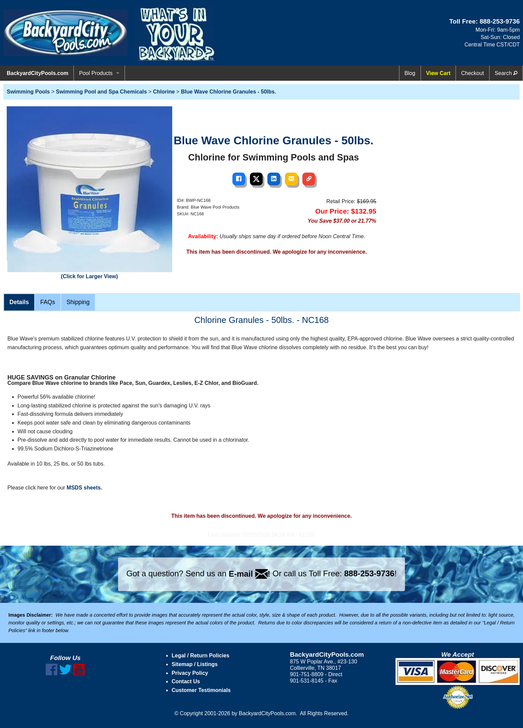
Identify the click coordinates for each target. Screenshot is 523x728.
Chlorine (164, 92)
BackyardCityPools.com (37, 73)
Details (19, 302)
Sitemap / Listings (195, 664)
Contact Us (186, 681)
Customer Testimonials (201, 690)
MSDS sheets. (84, 487)
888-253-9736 (500, 21)
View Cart (438, 73)
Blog (410, 73)
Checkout (472, 73)
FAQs (47, 302)
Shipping (78, 302)
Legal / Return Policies (200, 655)
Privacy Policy (190, 673)
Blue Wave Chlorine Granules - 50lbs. (228, 92)
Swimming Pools (28, 92)
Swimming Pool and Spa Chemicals (101, 92)
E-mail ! (249, 573)
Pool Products (96, 73)
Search (506, 73)
